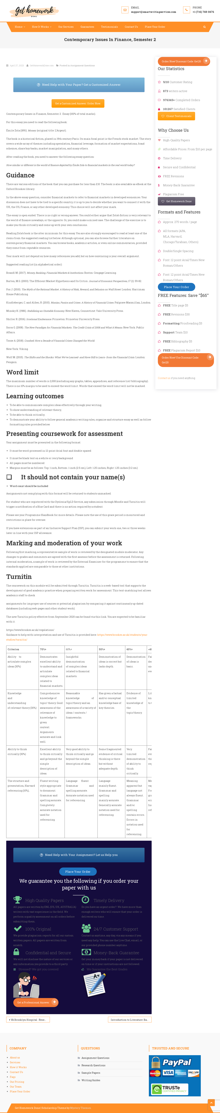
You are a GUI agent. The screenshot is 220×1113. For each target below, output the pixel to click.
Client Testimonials (176, 116)
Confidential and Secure (48, 952)
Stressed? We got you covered (39, 969)
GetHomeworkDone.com (42, 65)
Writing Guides (91, 1080)
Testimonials (109, 26)
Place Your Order (155, 26)
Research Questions (93, 1065)
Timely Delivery (109, 900)
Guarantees (87, 26)
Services (15, 1062)
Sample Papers (91, 1072)
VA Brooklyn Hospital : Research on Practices (30, 1019)
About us (15, 1057)
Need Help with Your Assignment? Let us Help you (92, 855)
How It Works (40, 26)
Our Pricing (17, 1081)
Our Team (16, 1086)
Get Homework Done (176, 201)
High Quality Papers (44, 900)
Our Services (66, 26)
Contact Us (131, 26)
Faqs (13, 1077)
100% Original (38, 929)
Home (19, 26)
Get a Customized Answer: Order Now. (78, 103)
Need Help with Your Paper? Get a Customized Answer (91, 85)
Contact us (164, 378)
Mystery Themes (80, 1108)
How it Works (18, 1067)
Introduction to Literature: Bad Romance (131, 1019)
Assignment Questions (82, 65)
